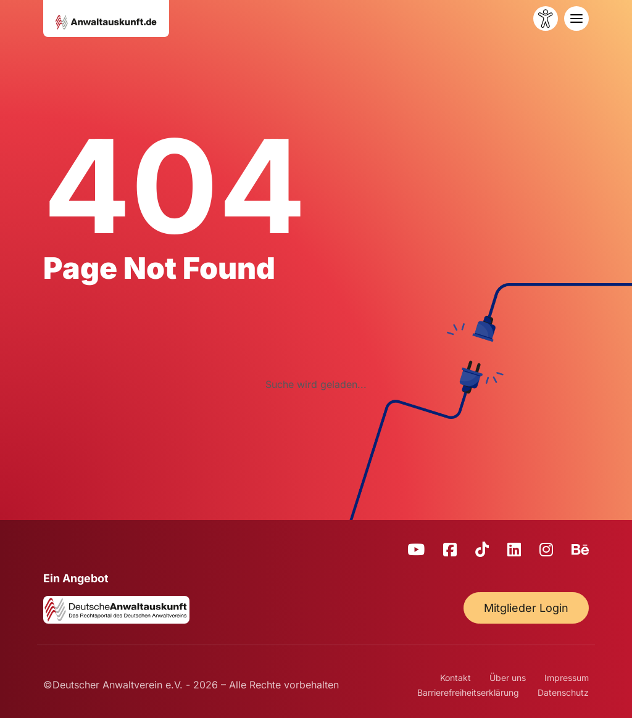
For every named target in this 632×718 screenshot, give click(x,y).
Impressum (566, 677)
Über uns (507, 677)
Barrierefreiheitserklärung (468, 692)
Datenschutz (563, 692)
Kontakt (455, 677)
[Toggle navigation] (576, 18)
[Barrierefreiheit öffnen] (545, 18)
